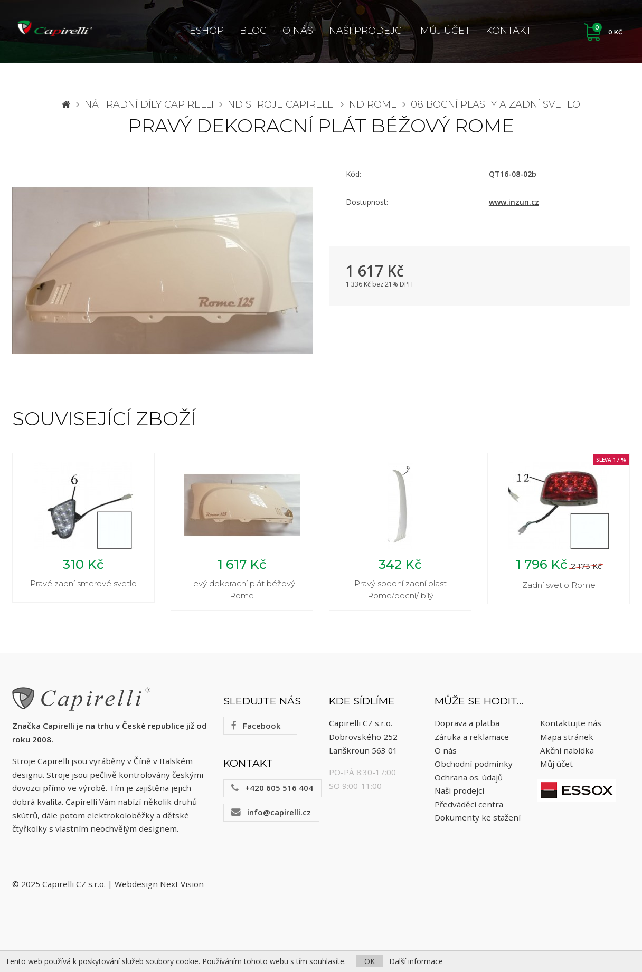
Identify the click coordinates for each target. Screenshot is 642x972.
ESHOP (207, 30)
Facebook (255, 727)
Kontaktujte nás (570, 725)
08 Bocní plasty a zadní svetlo (495, 104)
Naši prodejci (366, 30)
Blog (253, 30)
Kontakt (509, 30)
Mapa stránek (566, 738)
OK (369, 961)
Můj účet (445, 30)
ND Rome (373, 104)
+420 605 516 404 (272, 789)
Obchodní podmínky (474, 765)
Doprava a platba (467, 725)
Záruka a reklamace (472, 738)
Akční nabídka (567, 752)
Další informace (416, 961)
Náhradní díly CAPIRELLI (149, 104)
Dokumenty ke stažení (478, 819)
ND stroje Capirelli (281, 104)
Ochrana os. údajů (469, 779)
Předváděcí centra (469, 806)
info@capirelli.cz (271, 813)
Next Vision (182, 885)
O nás (297, 30)
